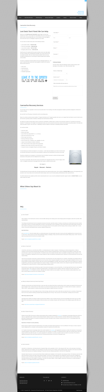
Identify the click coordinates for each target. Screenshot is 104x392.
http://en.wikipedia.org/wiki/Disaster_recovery (33, 337)
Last (70, 37)
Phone (55, 48)
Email (44, 381)
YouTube (51, 381)
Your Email (56, 41)
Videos (80, 17)
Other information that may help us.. (60, 83)
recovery (59, 315)
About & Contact (72, 17)
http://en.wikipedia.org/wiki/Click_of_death (33, 239)
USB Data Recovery (23, 383)
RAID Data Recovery (24, 381)
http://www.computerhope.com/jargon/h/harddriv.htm (35, 304)
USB (30, 269)
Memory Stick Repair (49, 17)
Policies (65, 17)
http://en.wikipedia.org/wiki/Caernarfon (32, 362)
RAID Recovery (39, 17)
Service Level (56, 77)
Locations (58, 17)
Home (20, 17)
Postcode (55, 54)
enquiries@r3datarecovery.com (69, 382)
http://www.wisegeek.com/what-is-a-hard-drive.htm (34, 274)
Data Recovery (79, 390)
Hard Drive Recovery (29, 17)
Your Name (56, 32)
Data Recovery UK (30, 6)
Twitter (49, 381)
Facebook (46, 381)
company (53, 330)
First (54, 37)
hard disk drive (26, 233)
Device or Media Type (57, 70)
